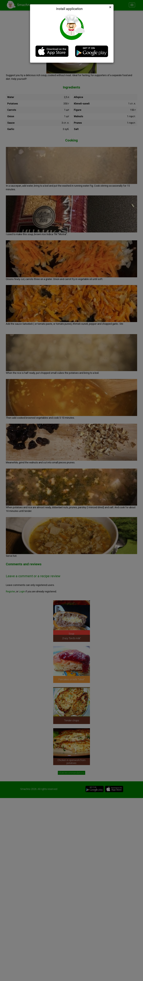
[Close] (110, 7)
